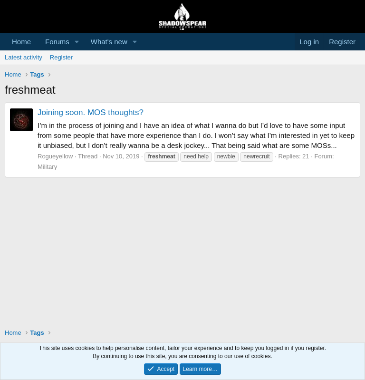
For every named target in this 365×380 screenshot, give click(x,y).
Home (21, 42)
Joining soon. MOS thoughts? (91, 112)
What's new (109, 42)
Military (47, 166)
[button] (77, 41)
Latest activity (23, 57)
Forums (57, 42)
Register (61, 57)
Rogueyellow (55, 156)
